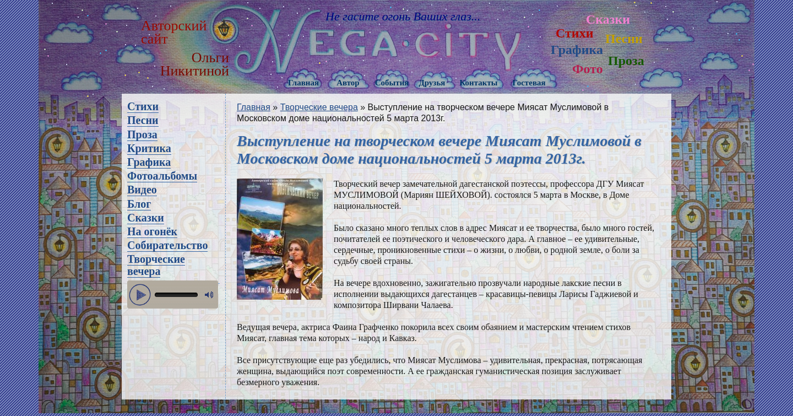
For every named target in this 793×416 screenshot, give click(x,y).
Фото (587, 69)
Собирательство (167, 245)
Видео (142, 189)
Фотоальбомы (162, 176)
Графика (577, 49)
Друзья (432, 82)
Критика (149, 148)
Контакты (478, 82)
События (392, 82)
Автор (348, 82)
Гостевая (528, 82)
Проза (626, 60)
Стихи (574, 33)
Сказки (608, 19)
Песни (624, 38)
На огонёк (152, 231)
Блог (139, 204)
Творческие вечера (156, 265)
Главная (303, 82)
